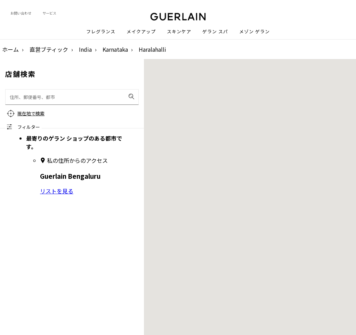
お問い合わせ (20, 13)
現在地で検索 (30, 113)
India (85, 49)
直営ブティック (49, 49)
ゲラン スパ (215, 31)
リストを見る (56, 191)
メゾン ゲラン (254, 31)
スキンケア (179, 31)
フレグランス (100, 31)
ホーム (10, 49)
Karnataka (115, 49)
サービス (49, 13)
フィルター (28, 127)
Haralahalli (152, 49)
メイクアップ (141, 31)
